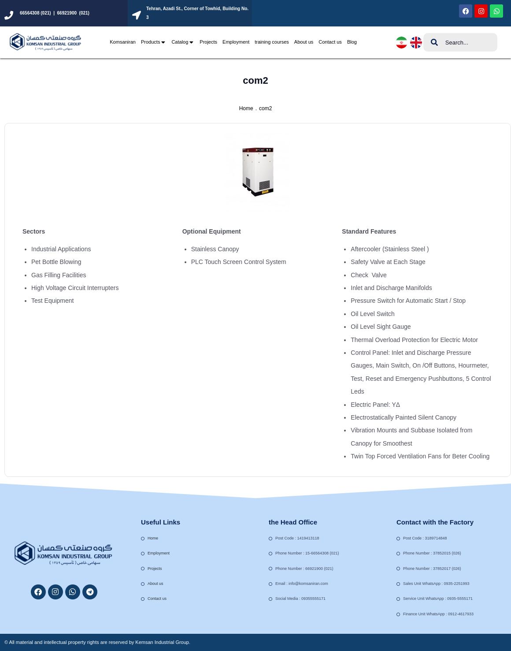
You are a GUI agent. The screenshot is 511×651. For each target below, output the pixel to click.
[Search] (434, 42)
